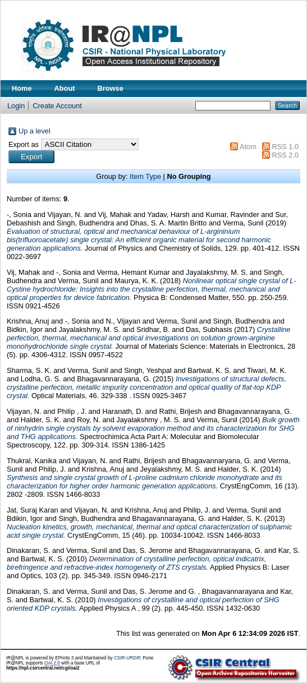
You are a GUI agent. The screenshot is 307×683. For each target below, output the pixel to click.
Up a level (35, 131)
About (64, 88)
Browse (110, 88)
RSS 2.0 (285, 155)
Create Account (57, 105)
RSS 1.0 (285, 146)
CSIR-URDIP (127, 658)
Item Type (145, 176)
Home (22, 88)
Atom (248, 146)
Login (16, 105)
